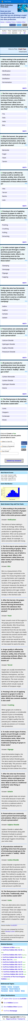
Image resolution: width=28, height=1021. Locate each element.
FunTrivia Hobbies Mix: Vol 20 (13, 972)
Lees (3, 200)
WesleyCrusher (10, 931)
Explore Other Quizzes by (15, 999)
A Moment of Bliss (9, 947)
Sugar (4, 154)
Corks (4, 408)
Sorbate (5, 314)
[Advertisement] (14, 40)
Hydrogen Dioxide (8, 344)
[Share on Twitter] (19, 25)
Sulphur (5, 310)
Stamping (5, 266)
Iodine (4, 306)
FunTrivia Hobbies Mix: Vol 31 (12, 964)
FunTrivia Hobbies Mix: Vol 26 (12, 950)
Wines (23, 991)
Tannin (4, 161)
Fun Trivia (6, 1)
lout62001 (4, 33)
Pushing (5, 225)
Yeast (4, 158)
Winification (6, 71)
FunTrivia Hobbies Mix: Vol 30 (13, 974)
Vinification (6, 75)
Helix (4, 121)
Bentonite (5, 150)
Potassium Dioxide (8, 352)
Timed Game (23, 52)
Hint (26, 66)
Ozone (4, 388)
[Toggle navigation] (25, 1)
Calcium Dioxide (7, 340)
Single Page (22, 49)
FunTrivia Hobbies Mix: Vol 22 (12, 957)
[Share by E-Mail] (24, 25)
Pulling (4, 232)
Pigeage (5, 273)
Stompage (5, 269)
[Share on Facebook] (12, 25)
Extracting (5, 236)
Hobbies (3, 987)
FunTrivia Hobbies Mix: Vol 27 (12, 962)
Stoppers (5, 412)
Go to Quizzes (11, 1003)
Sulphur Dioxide (7, 348)
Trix (3, 114)
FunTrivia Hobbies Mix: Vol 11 (12, 967)
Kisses (4, 420)
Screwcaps (6, 416)
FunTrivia (10, 1011)
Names (11, 991)
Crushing (5, 229)
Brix (3, 125)
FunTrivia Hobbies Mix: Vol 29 (12, 969)
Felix (3, 118)
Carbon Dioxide (7, 380)
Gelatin (4, 318)
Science (9, 987)
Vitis (3, 189)
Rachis (4, 196)
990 (24, 33)
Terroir (4, 192)
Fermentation (7, 82)
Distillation (6, 79)
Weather (17, 991)
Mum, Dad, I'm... (8, 959)
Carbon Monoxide (8, 377)
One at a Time (12, 49)
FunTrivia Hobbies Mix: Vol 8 (12, 955)
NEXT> (25, 88)
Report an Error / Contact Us (15, 1019)
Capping (5, 277)
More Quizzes (13, 1007)
